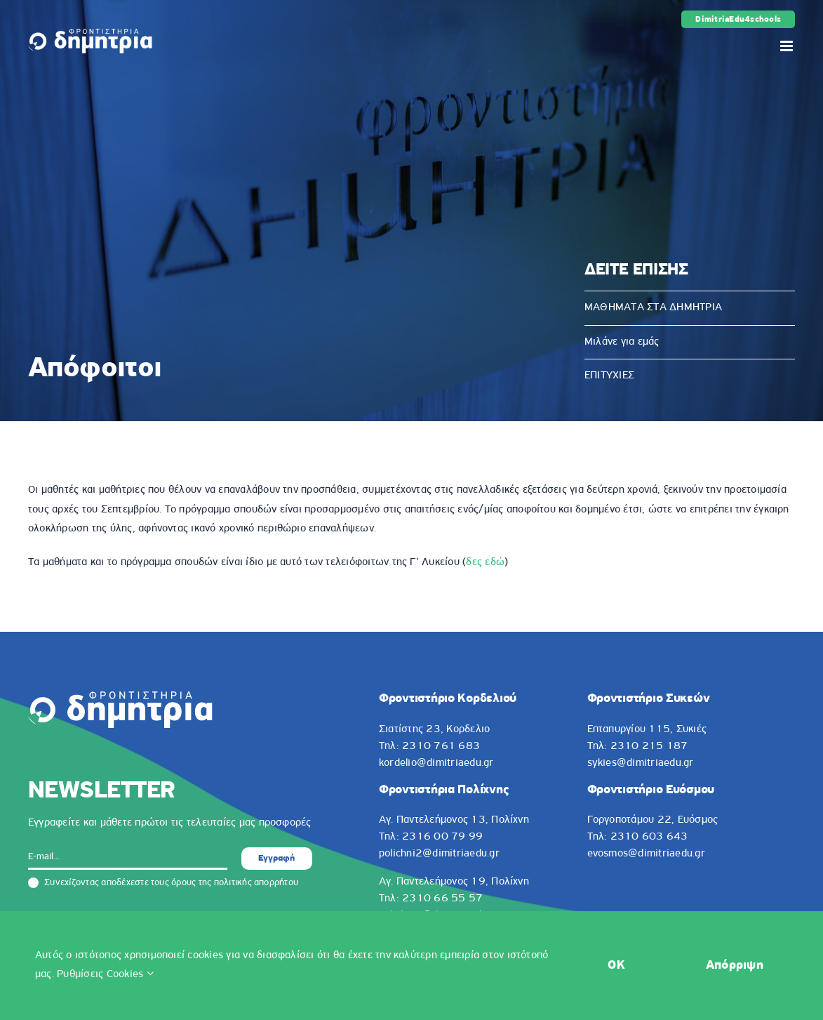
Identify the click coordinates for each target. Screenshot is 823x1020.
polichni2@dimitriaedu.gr (439, 853)
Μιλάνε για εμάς (622, 341)
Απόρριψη (734, 965)
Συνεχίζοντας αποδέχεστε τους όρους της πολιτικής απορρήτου (163, 883)
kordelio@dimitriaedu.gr (436, 763)
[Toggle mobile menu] (787, 46)
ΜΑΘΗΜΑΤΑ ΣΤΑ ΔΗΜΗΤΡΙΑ (653, 307)
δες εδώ (485, 562)
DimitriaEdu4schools (738, 19)
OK (616, 965)
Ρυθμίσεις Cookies (105, 974)
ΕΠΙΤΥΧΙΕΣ (609, 375)
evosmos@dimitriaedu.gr (646, 853)
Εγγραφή (276, 858)
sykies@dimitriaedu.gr (640, 763)
